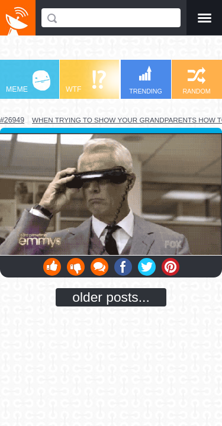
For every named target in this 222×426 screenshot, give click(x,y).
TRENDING (145, 80)
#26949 (12, 120)
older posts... (111, 297)
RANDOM (196, 81)
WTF (86, 81)
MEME (28, 81)
